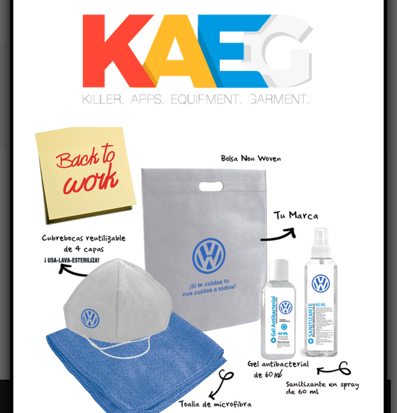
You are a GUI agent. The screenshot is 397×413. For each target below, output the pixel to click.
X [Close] (383, 7)
